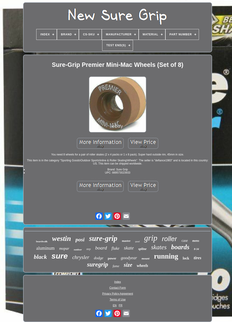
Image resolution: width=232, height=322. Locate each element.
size (128, 265)
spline (142, 249)
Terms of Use (118, 299)
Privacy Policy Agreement (117, 293)
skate (129, 248)
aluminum (45, 248)
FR (120, 305)
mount (146, 258)
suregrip (97, 264)
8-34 (196, 249)
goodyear (129, 257)
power (112, 258)
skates (159, 247)
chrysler (80, 257)
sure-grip (103, 238)
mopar (64, 248)
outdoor (78, 249)
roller (169, 238)
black (40, 257)
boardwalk (42, 241)
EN (115, 305)
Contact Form (117, 287)
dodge (98, 258)
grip (150, 238)
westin (61, 238)
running (166, 256)
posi (80, 239)
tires (197, 257)
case (184, 240)
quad (137, 241)
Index (117, 281)
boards (180, 247)
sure (59, 256)
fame (116, 266)
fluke (115, 248)
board (101, 248)
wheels (142, 265)
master (126, 240)
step (88, 249)
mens (195, 240)
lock (186, 258)
